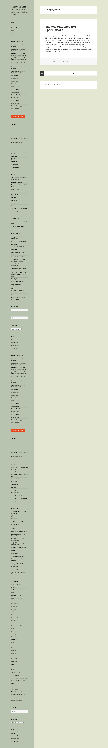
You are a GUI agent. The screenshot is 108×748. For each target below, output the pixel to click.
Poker (13, 650)
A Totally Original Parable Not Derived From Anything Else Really (19, 274)
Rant (12, 656)
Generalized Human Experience (19, 257)
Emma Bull (14, 153)
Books (13, 22)
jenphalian (14, 156)
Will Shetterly (15, 167)
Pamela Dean (14, 161)
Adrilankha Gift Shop (16, 182)
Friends (13, 617)
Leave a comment (76, 62)
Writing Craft (15, 211)
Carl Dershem (15, 71)
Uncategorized (15, 689)
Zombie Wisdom (15, 700)
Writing (13, 697)
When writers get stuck (17, 281)
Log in (13, 340)
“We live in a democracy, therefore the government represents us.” (18, 290)
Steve (12, 667)
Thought (13, 44)
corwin (59, 62)
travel (13, 683)
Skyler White (14, 164)
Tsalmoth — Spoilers (16, 295)
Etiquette (13, 603)
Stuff (12, 670)
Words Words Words (16, 694)
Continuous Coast (15, 598)
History (13, 623)
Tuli (12, 686)
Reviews (13, 661)
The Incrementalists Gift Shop (19, 208)
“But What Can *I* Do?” (17, 247)
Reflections (14, 244)
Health (13, 620)
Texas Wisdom (15, 675)
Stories (13, 25)
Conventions (14, 601)
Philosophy (14, 648)
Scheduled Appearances (17, 142)
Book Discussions (15, 590)
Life (12, 634)
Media (13, 639)
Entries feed (14, 342)
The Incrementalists (16, 206)
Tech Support (14, 672)
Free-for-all (14, 614)
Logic (12, 637)
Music (12, 30)
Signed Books (14, 195)
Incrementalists (15, 626)
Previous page (42, 73)
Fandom (13, 609)
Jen (12, 628)
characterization (15, 595)
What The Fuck (15, 692)
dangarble (14, 53)
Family (13, 606)
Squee (13, 664)
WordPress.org (15, 348)
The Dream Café (18, 7)
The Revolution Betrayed (17, 678)
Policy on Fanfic (15, 189)
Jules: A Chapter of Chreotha (18, 241)
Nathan (13, 645)
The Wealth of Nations (17, 681)
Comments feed (15, 345)
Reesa (12, 659)
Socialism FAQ (15, 203)
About (13, 33)
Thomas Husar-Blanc (16, 95)
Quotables (14, 192)
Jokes (12, 631)
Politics (13, 653)
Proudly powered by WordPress (53, 85)
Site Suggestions (15, 200)
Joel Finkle (14, 58)
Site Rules (13, 197)
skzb (12, 62)
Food (12, 612)
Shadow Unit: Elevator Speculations (60, 28)
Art (12, 587)
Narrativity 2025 (15, 249)
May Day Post (14, 279)
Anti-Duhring (14, 584)
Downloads (14, 28)
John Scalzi (14, 159)
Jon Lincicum (14, 49)
